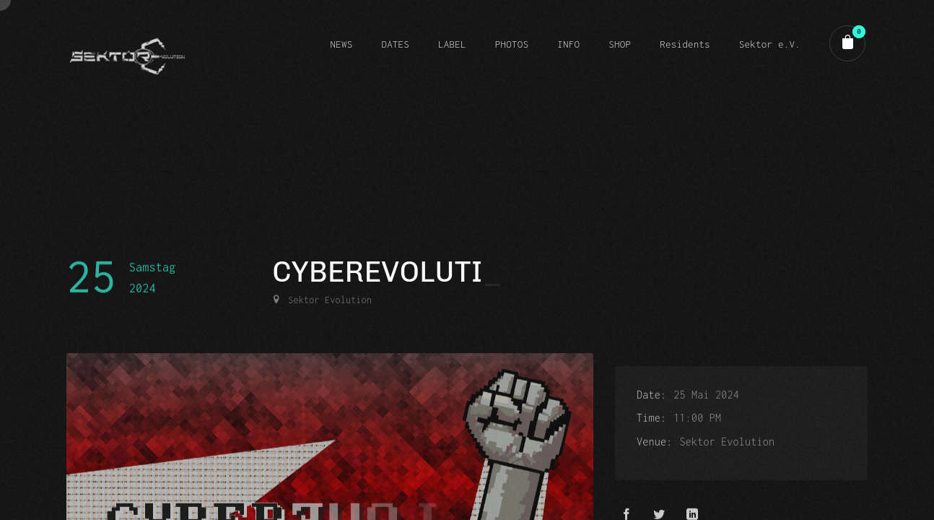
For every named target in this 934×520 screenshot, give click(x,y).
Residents (685, 44)
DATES (395, 44)
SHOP (619, 44)
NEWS (341, 44)
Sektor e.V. (769, 44)
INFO (568, 44)
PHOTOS (511, 44)
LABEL (452, 44)
